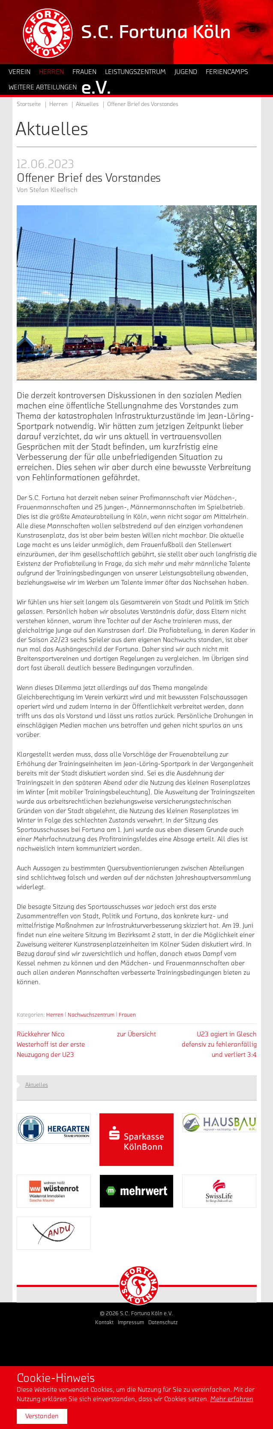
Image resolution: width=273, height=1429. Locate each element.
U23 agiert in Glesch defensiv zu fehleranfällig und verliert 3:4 (219, 1044)
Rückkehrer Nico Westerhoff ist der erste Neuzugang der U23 (51, 1044)
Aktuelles (87, 104)
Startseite (29, 104)
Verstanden (42, 1416)
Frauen (127, 1015)
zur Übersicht (136, 1034)
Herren (54, 1015)
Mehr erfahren (231, 1399)
